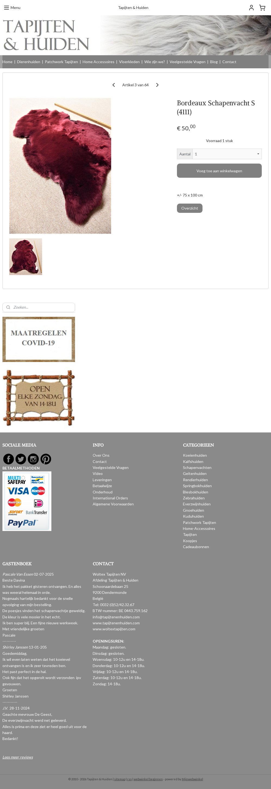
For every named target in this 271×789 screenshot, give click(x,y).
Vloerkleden (129, 61)
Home (7, 61)
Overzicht (189, 208)
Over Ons (101, 455)
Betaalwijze (102, 485)
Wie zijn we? (154, 61)
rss (129, 779)
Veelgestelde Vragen (187, 61)
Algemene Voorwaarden (113, 504)
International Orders (110, 498)
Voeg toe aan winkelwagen (219, 170)
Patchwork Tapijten (61, 61)
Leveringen (102, 479)
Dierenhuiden (28, 61)
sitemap (119, 779)
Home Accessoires (98, 61)
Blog (214, 61)
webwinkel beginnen (148, 779)
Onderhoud (103, 492)
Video (98, 473)
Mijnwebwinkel (192, 779)
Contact (229, 61)
